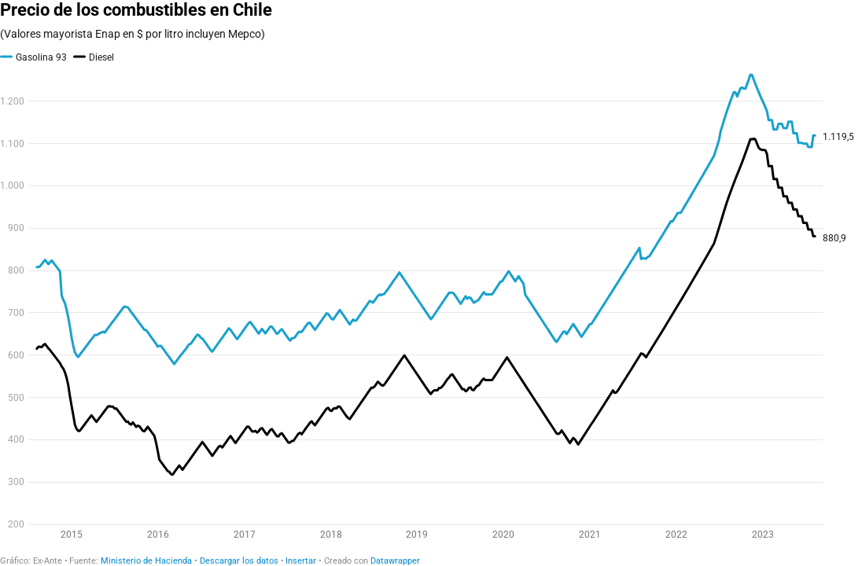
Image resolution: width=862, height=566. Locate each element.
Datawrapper (395, 561)
